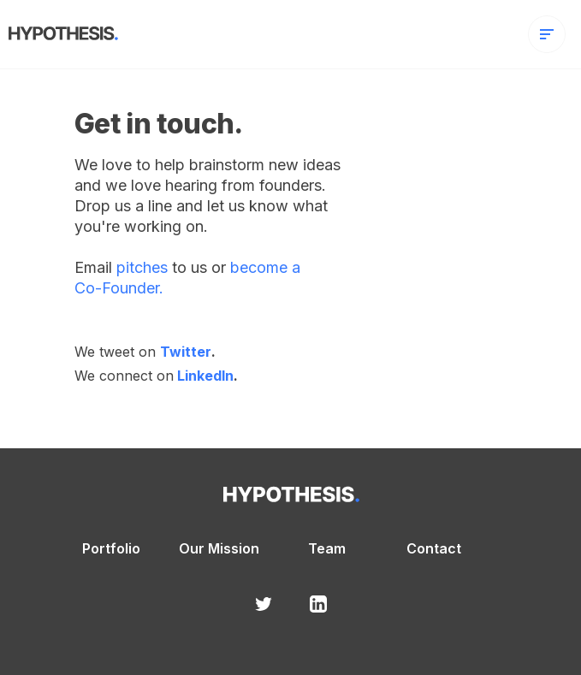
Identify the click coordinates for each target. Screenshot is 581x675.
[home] (59, 31)
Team (327, 549)
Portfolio (111, 549)
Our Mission (219, 549)
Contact (433, 549)
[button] (547, 34)
